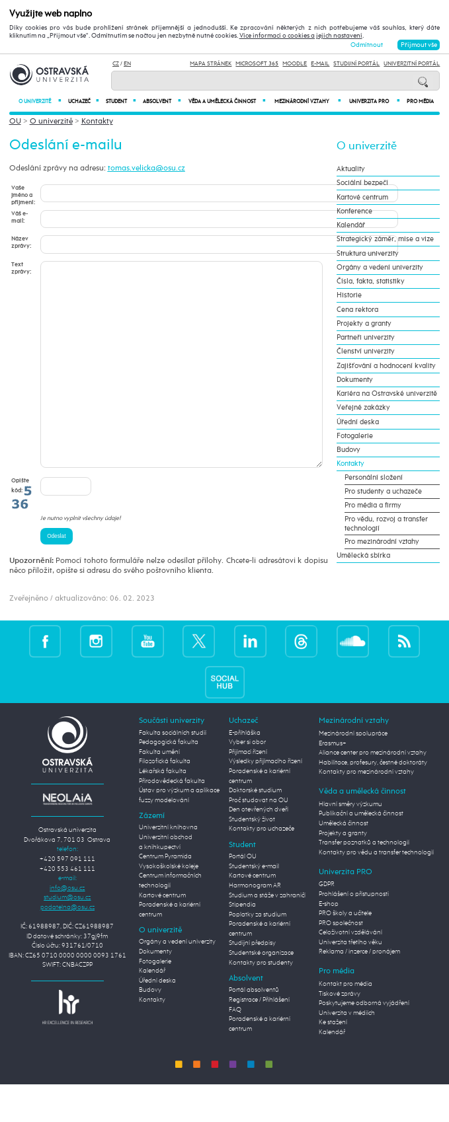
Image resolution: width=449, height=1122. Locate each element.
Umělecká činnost (343, 863)
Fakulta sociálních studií (172, 772)
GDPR (327, 923)
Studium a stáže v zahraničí (267, 935)
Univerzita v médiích (347, 1052)
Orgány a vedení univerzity (380, 268)
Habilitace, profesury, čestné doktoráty (373, 802)
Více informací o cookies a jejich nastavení (300, 35)
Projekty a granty (364, 324)
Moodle (294, 64)
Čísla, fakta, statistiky (371, 281)
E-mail (320, 64)
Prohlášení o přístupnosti (354, 933)
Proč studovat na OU (258, 840)
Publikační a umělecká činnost (361, 853)
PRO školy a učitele (345, 953)
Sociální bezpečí (362, 183)
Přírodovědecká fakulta (172, 820)
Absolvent (161, 101)
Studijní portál (356, 64)
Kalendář (351, 225)
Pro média (420, 101)
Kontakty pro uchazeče (261, 868)
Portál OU (243, 896)
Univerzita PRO (374, 101)
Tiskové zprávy (339, 1033)
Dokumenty (355, 380)
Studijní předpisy (252, 982)
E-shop (329, 943)
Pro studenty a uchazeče (383, 492)
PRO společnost (341, 962)
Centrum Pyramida (165, 896)
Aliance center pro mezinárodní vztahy (373, 792)
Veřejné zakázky (363, 408)
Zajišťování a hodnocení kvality (386, 366)
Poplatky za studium (257, 954)
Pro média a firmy (373, 505)
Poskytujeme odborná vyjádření (364, 1042)
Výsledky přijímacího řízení (265, 801)
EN (127, 64)
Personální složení (374, 478)
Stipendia (242, 944)
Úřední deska (358, 422)
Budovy (348, 450)
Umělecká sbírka (363, 556)
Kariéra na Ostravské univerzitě (387, 394)
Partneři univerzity (366, 338)
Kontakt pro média (345, 1023)
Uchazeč (83, 101)
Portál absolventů (254, 1029)
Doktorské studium (255, 830)
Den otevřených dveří (258, 849)
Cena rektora (357, 310)
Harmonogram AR (255, 925)
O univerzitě (40, 101)
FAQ (235, 1049)
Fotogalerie (355, 436)
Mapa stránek (210, 64)
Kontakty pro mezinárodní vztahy (366, 811)
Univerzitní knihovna (168, 867)
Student (121, 101)
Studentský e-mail (254, 906)
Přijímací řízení (248, 791)
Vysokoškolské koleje (168, 906)
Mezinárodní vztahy (307, 101)
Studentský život (252, 859)
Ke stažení (333, 1062)
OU (15, 122)
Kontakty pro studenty (261, 1002)
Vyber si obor (247, 781)
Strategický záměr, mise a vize (385, 239)
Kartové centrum (362, 198)
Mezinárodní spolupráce (353, 773)
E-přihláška (245, 772)
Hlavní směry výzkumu (350, 844)
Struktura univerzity (368, 254)
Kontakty (97, 122)
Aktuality (351, 169)
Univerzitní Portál (412, 64)
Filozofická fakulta (164, 801)
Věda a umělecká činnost (226, 101)
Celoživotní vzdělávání (350, 972)
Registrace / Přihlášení (259, 1039)
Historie (349, 295)
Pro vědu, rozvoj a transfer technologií (386, 524)
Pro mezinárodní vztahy (382, 542)
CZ (115, 64)
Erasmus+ (333, 783)
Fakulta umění (159, 791)
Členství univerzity (366, 351)
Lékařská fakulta (162, 810)
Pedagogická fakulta (168, 781)
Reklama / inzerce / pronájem (359, 991)
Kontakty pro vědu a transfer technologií (376, 892)
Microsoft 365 (256, 64)
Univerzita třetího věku (350, 982)
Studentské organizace (261, 992)
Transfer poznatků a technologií (364, 882)
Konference (354, 211)
